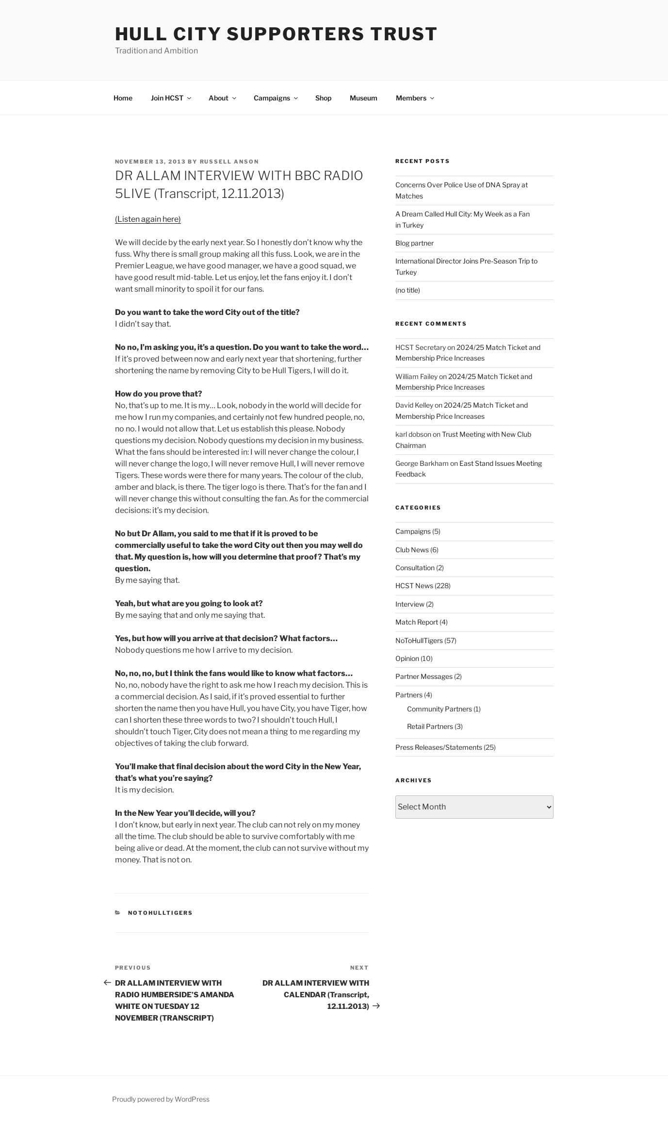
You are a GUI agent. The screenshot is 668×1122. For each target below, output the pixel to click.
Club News (412, 549)
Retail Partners (430, 726)
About (223, 98)
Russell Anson (230, 161)
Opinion (407, 658)
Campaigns (276, 98)
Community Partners (439, 709)
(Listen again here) (148, 219)
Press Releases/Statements (438, 747)
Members (416, 98)
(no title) (407, 290)
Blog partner (414, 243)
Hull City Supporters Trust (277, 34)
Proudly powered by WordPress (161, 1099)
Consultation (415, 567)
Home (123, 98)
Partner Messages (424, 676)
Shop (323, 98)
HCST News (414, 585)
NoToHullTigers (160, 912)
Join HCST (172, 98)
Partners (409, 695)
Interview (409, 604)
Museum (363, 98)
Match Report (416, 622)
